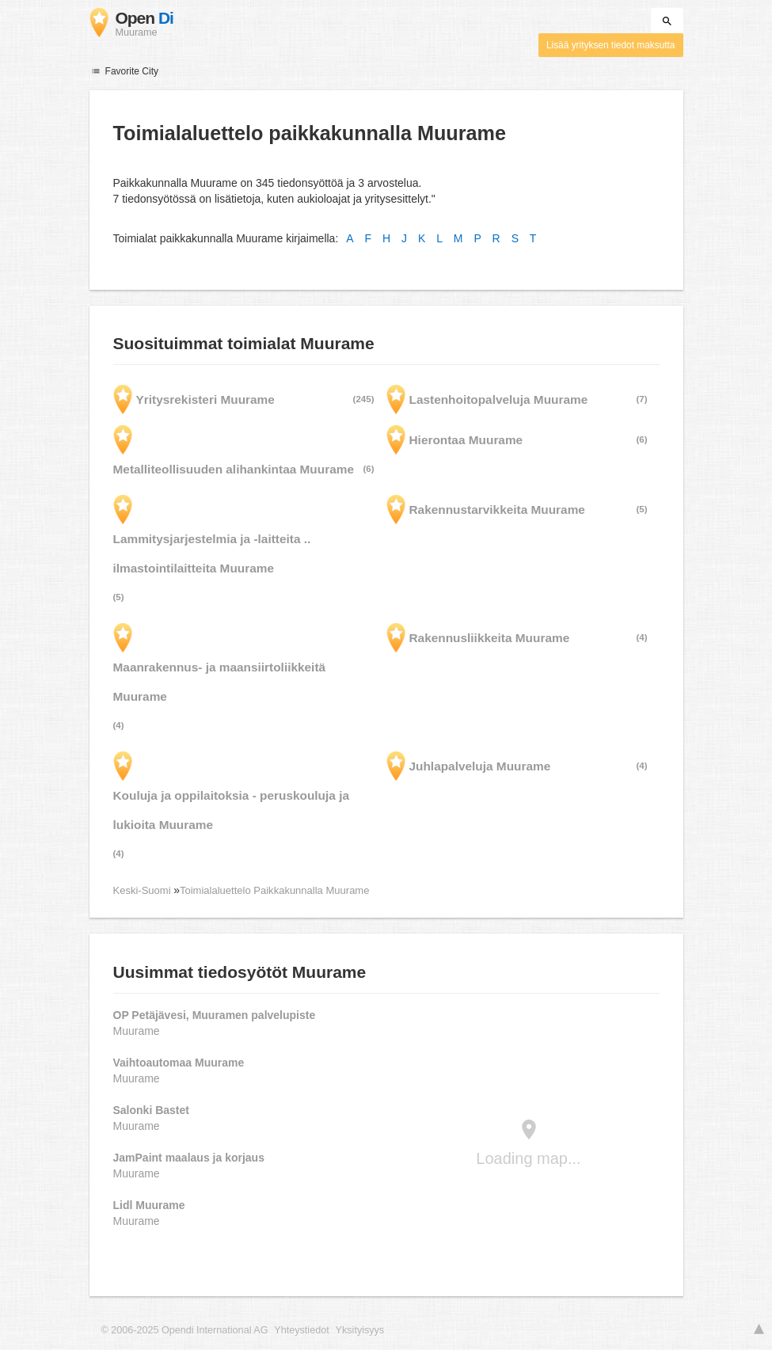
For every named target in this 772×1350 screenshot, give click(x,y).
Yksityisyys (360, 1330)
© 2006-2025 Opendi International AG (184, 1330)
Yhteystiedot (301, 1330)
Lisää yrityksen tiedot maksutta (610, 45)
